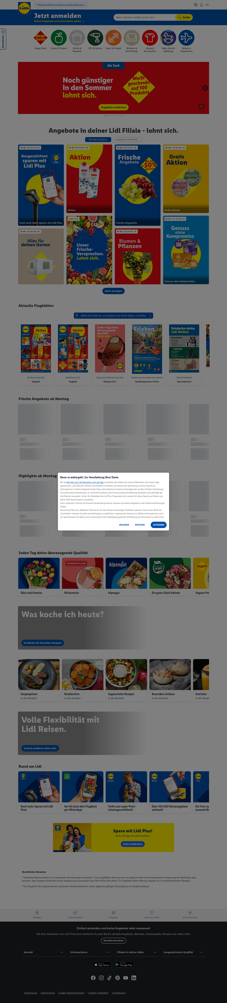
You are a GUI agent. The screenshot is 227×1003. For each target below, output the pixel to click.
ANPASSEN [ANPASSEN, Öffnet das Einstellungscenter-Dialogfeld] (140, 524)
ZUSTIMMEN (158, 524)
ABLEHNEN (124, 524)
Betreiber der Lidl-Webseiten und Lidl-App (85, 482)
